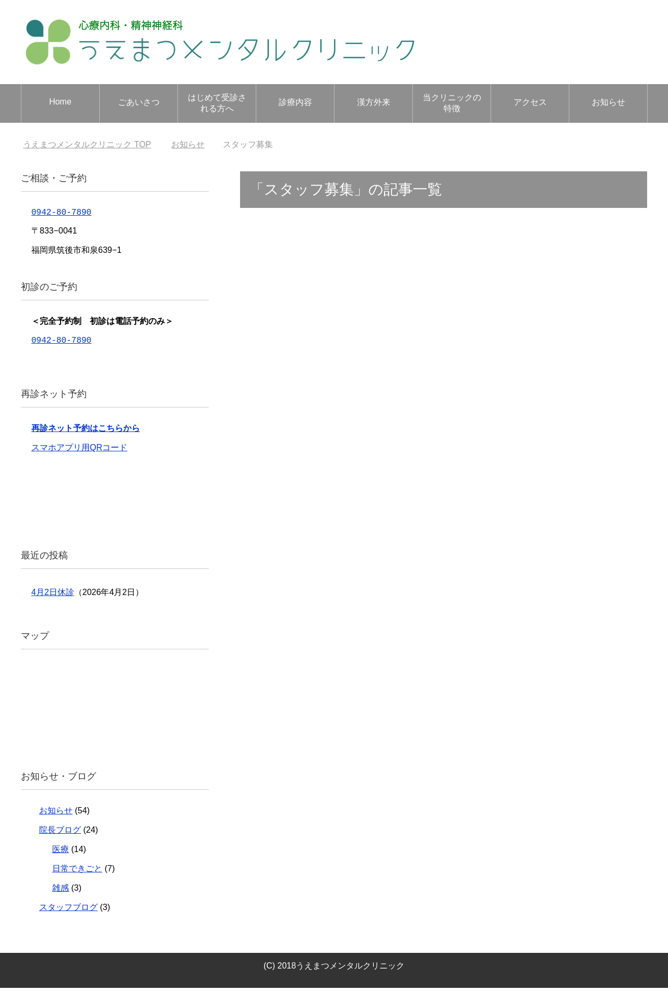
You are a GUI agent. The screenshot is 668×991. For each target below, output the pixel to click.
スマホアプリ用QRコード (79, 450)
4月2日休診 (52, 595)
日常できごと (77, 871)
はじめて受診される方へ (217, 103)
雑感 (60, 891)
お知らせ (608, 102)
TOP (87, 144)
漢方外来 (373, 102)
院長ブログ (60, 833)
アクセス (530, 102)
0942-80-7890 (61, 213)
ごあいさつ (139, 102)
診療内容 (295, 102)
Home (60, 101)
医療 (60, 852)
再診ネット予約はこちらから (85, 431)
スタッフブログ (68, 910)
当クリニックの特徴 (452, 103)
